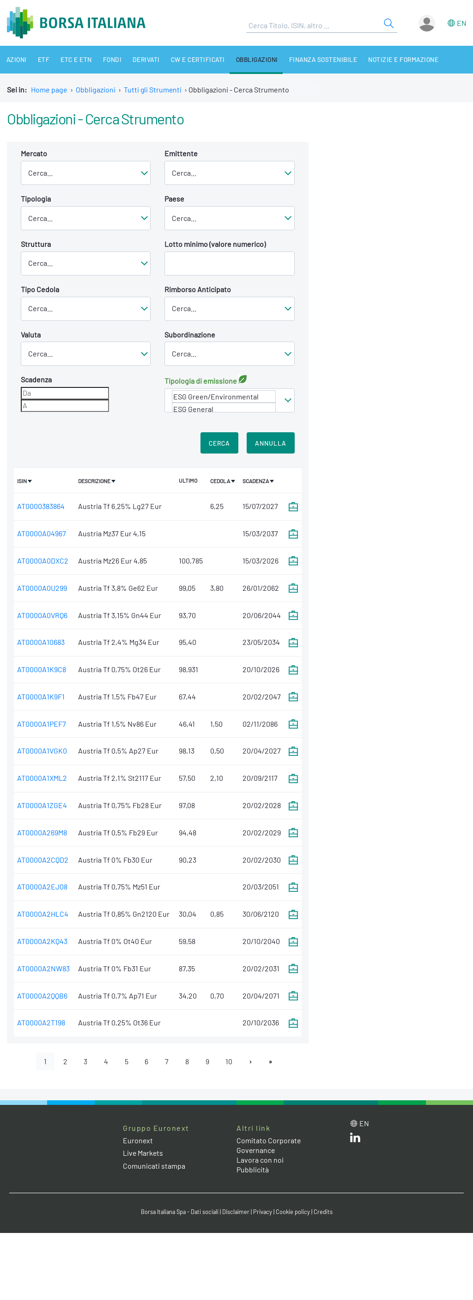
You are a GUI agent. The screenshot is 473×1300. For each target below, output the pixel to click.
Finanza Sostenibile (311, 59)
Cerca (219, 443)
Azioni (15, 59)
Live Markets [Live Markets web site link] (143, 1153)
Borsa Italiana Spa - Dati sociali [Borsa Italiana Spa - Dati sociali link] (179, 1212)
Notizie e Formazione (390, 59)
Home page (49, 89)
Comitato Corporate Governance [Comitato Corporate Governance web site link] (268, 1145)
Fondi (105, 59)
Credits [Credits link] (324, 1212)
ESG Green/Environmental (223, 396)
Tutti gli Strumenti (153, 89)
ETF (41, 59)
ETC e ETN (71, 59)
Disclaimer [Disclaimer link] (237, 1212)
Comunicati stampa (154, 1165)
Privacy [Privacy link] (264, 1212)
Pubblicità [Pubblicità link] (252, 1169)
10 (229, 1061)
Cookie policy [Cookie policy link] (295, 1212)
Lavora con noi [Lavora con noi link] (260, 1159)
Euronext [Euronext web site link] (138, 1140)
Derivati (138, 59)
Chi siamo (450, 59)
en (462, 22)
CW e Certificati (188, 59)
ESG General (223, 409)
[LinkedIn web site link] (355, 1139)
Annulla (270, 443)
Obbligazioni (246, 59)
